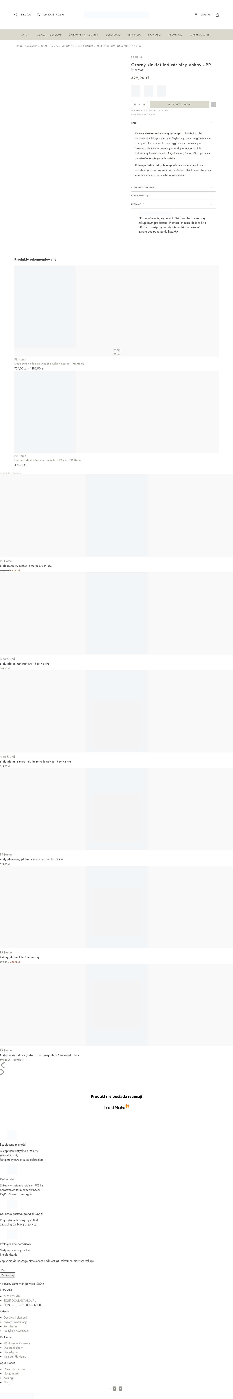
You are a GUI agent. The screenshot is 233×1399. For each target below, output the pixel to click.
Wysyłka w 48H (200, 34)
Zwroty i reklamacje (15, 1314)
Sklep (44, 46)
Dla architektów (13, 1340)
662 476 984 (12, 1288)
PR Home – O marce (17, 1335)
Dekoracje (113, 34)
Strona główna (27, 46)
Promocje (175, 34)
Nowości (154, 34)
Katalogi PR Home (15, 1349)
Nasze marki (11, 1365)
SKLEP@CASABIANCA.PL (20, 1293)
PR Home (136, 56)
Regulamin (10, 1318)
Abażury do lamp (49, 34)
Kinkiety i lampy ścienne (77, 46)
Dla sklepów (11, 1344)
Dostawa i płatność (15, 1310)
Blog (6, 1374)
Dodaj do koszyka (179, 104)
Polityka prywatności (16, 1323)
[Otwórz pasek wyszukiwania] (22, 14)
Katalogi (9, 1370)
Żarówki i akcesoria (83, 34)
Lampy (25, 34)
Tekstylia (134, 34)
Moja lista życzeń (14, 1361)
